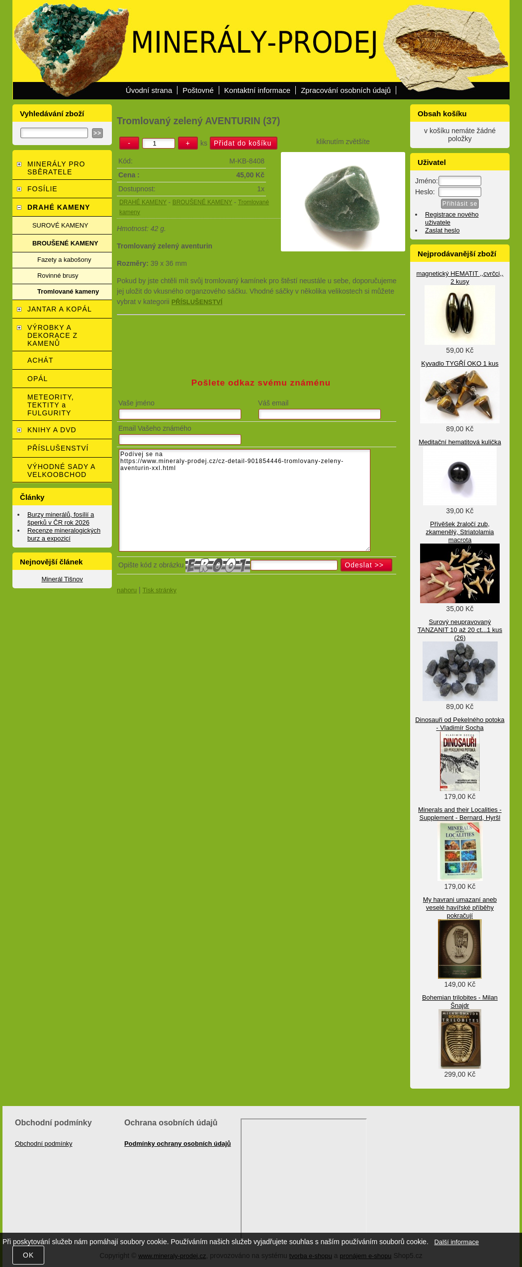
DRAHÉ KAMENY (143, 202)
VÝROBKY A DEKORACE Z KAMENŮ (52, 335)
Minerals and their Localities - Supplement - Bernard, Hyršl (460, 813)
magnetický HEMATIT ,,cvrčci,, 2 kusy (459, 277)
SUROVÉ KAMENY (60, 225)
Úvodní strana (149, 90)
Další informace (456, 1242)
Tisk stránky (159, 590)
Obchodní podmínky (44, 1143)
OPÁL (37, 379)
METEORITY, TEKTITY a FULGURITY (50, 405)
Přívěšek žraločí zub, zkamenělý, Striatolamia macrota (460, 532)
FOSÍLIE (42, 189)
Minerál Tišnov (62, 579)
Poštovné (198, 90)
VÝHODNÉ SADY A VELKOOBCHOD (61, 470)
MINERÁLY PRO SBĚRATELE (56, 168)
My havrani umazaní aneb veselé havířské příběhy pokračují (460, 907)
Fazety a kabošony (64, 259)
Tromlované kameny (68, 291)
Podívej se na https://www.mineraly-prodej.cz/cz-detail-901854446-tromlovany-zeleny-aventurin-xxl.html (244, 500)
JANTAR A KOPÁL (59, 309)
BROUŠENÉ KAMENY (202, 202)
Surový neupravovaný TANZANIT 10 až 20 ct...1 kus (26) (460, 629)
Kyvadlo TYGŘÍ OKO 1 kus (459, 363)
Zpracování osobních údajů (346, 90)
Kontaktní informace (257, 90)
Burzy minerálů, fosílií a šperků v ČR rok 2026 (60, 518)
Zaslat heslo (442, 230)
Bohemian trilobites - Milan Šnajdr (460, 1001)
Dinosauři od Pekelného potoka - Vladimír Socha (459, 723)
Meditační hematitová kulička (460, 442)
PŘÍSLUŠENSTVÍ (57, 448)
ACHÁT (40, 360)
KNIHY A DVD (52, 430)
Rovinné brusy (58, 275)
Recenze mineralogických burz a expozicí (63, 534)
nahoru (127, 590)
